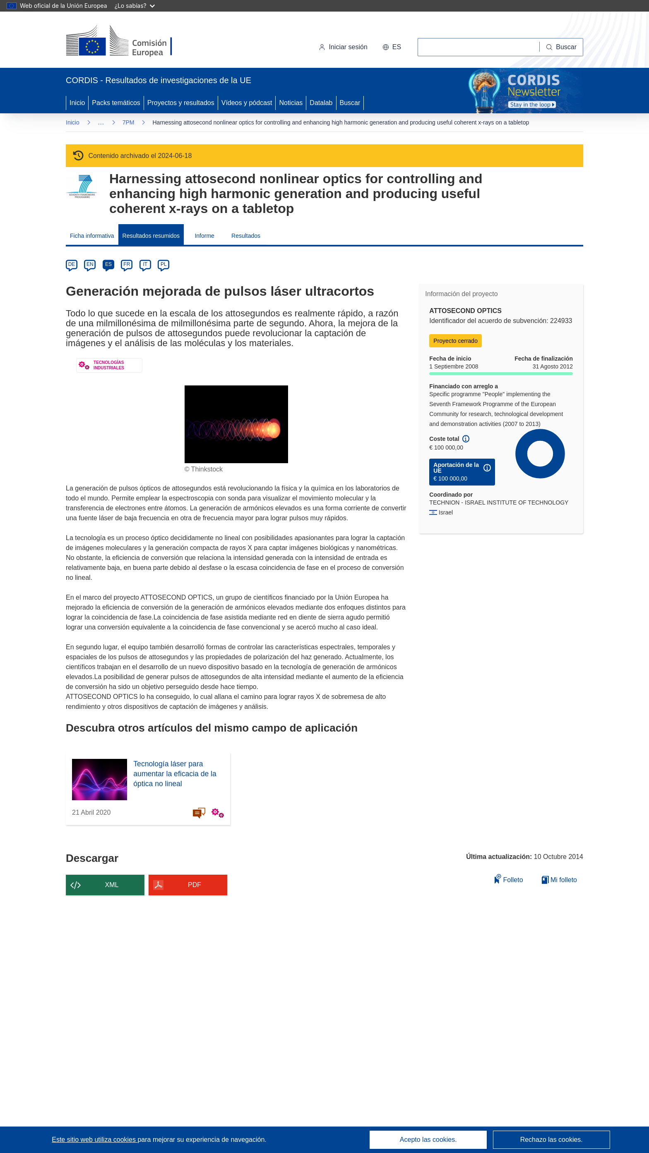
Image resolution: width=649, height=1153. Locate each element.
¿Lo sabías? (135, 5)
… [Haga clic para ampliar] (101, 122)
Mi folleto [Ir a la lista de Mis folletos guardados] (559, 880)
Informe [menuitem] (204, 235)
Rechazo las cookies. (551, 1139)
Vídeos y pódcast (246, 102)
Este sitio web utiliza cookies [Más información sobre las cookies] (94, 1139)
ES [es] (108, 264)
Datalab (321, 102)
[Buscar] (561, 47)
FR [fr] (126, 264)
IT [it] (145, 264)
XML (112, 884)
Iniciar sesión (343, 46)
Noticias (291, 102)
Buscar (350, 102)
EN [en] (90, 264)
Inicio (77, 102)
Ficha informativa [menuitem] (92, 235)
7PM (129, 122)
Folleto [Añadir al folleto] (509, 878)
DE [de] (71, 264)
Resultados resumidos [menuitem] (151, 235)
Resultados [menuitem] (245, 235)
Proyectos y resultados (180, 102)
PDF (194, 884)
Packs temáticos (116, 102)
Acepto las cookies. (428, 1139)
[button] (392, 47)
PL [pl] (164, 264)
